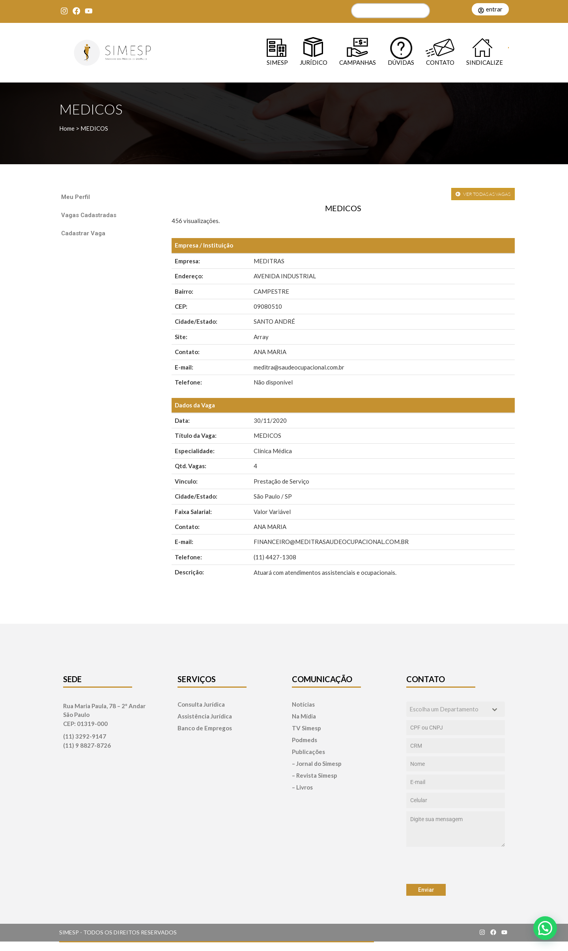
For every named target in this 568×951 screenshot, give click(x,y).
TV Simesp (306, 728)
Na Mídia (304, 716)
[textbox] (448, 709)
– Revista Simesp (314, 775)
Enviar (426, 890)
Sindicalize (484, 62)
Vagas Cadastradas (88, 215)
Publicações (308, 752)
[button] (545, 928)
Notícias (303, 704)
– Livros (302, 787)
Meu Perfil (75, 197)
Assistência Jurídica (205, 716)
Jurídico (313, 62)
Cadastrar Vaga (83, 233)
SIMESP (277, 62)
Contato (440, 62)
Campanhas (357, 62)
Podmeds (304, 740)
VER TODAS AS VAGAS (483, 194)
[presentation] (455, 865)
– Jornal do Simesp (317, 764)
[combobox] (455, 709)
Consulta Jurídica (201, 704)
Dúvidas (401, 62)
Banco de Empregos (205, 728)
